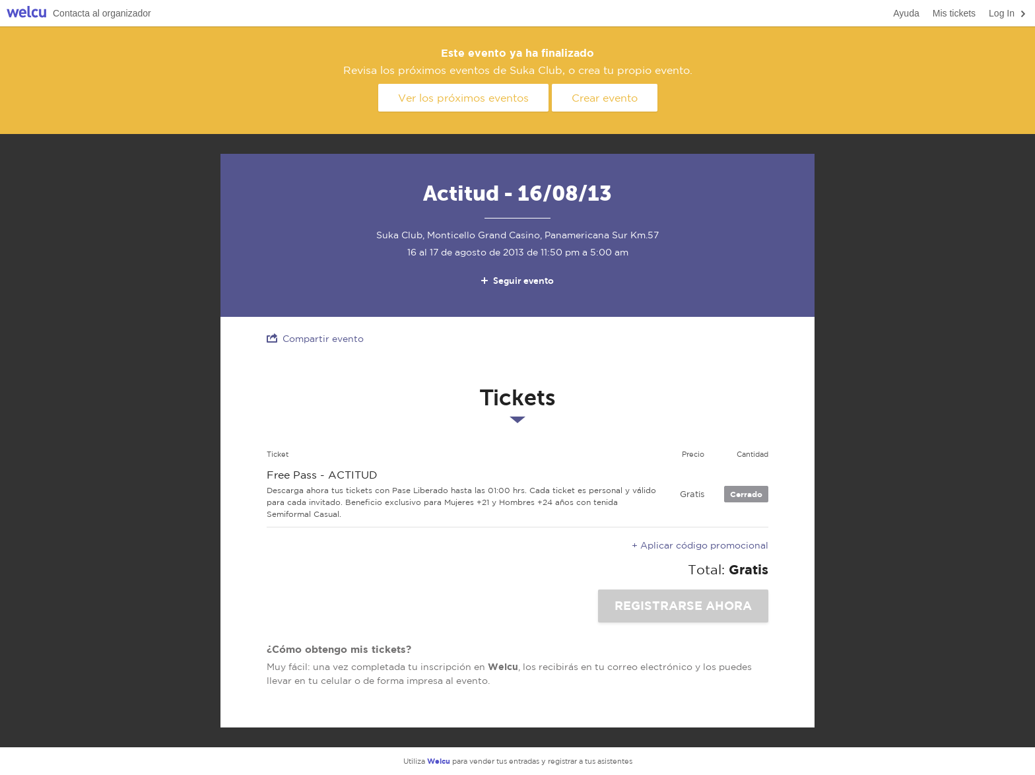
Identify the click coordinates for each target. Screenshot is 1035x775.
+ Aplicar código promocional (700, 545)
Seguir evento (516, 280)
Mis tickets (954, 13)
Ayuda (906, 13)
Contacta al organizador (102, 13)
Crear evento (605, 98)
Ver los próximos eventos (463, 98)
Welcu (26, 13)
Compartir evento (315, 338)
